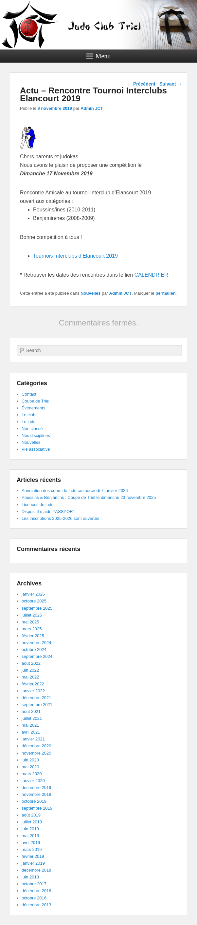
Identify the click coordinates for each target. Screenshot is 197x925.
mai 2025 (30, 622)
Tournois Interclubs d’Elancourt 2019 (75, 256)
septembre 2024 (37, 656)
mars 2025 (32, 628)
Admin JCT (92, 108)
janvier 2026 (33, 594)
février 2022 (33, 683)
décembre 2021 (36, 697)
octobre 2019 (34, 801)
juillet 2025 (32, 615)
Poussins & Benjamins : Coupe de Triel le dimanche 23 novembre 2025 (89, 497)
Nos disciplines (36, 435)
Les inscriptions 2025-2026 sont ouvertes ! (61, 518)
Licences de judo (38, 504)
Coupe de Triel (35, 401)
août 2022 (31, 663)
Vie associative (36, 449)
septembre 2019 (37, 808)
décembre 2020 (36, 745)
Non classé (32, 428)
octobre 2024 (34, 649)
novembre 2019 (36, 794)
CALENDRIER (151, 275)
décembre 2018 (36, 870)
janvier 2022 (33, 690)
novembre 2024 (36, 642)
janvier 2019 (33, 863)
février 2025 (33, 635)
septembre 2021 (37, 704)
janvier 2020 (33, 780)
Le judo (29, 421)
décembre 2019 (36, 787)
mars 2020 (32, 773)
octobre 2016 (34, 897)
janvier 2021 (33, 739)
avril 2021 (31, 732)
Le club (28, 414)
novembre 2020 (36, 753)
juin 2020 (30, 760)
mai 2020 (30, 766)
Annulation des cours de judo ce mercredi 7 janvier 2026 (75, 490)
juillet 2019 (32, 821)
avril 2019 (31, 842)
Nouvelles (90, 293)
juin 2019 (30, 828)
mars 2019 (32, 849)
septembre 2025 (37, 608)
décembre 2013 (36, 904)
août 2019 (31, 815)
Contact (29, 394)
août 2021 (31, 711)
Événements (33, 407)
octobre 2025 (34, 601)
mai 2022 (30, 677)
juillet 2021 (32, 718)
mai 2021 (30, 725)
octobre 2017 (34, 883)
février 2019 (33, 856)
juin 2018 (30, 877)
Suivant (170, 84)
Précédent (141, 84)
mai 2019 (30, 835)
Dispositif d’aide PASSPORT (48, 511)
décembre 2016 (36, 890)
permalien (165, 293)
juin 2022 (30, 670)
